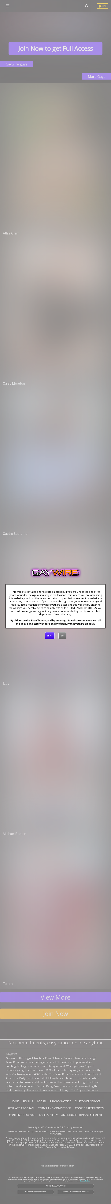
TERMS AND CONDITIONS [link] (82, 608)
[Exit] (62, 635)
